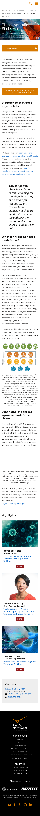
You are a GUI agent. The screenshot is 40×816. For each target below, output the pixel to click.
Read (20, 566)
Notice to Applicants (20, 758)
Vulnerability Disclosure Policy (20, 755)
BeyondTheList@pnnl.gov (13, 504)
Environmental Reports (20, 748)
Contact (20, 739)
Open (37, 38)
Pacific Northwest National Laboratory (5, 3)
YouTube (9, 805)
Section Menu (10, 48)
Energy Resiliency (20, 770)
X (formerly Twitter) (20, 805)
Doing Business (20, 745)
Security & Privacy (20, 752)
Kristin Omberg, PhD (15, 689)
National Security (19, 10)
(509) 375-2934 (15, 697)
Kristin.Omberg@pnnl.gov (19, 694)
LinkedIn (31, 805)
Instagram (25, 805)
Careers (20, 742)
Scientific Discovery (20, 767)
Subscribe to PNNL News (21, 781)
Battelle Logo (29, 789)
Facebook (15, 805)
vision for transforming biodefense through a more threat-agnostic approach (17, 171)
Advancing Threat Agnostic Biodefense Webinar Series (20, 91)
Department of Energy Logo (10, 789)
